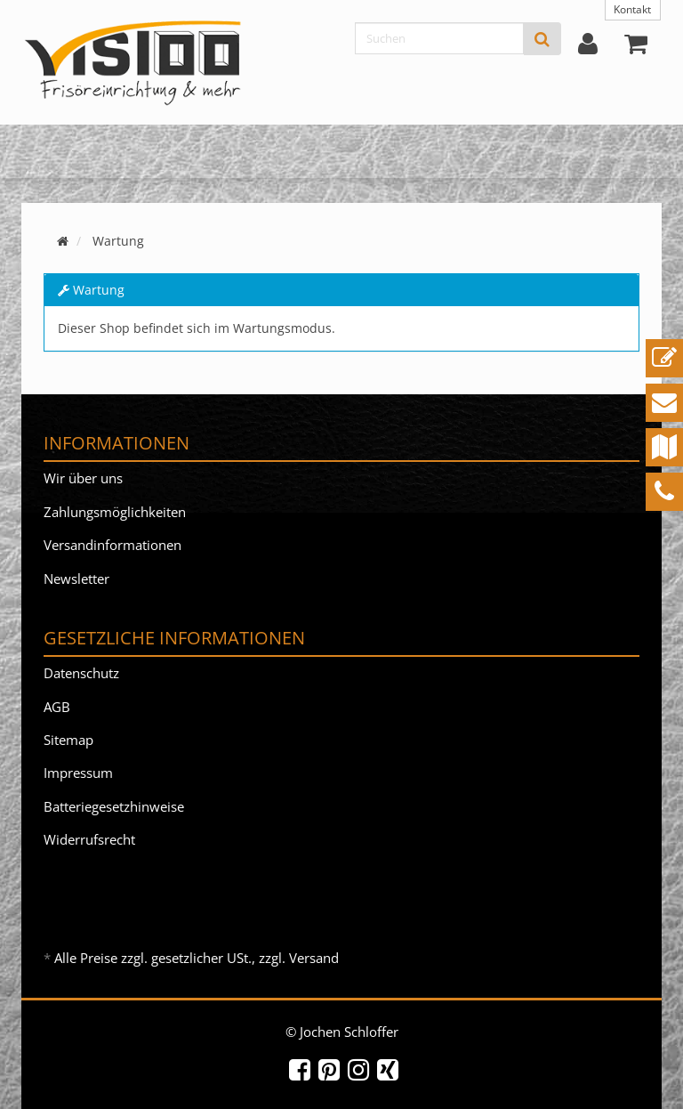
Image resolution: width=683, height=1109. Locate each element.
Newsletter (76, 578)
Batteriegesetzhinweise (114, 806)
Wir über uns (83, 478)
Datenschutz (81, 673)
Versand (314, 958)
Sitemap (68, 740)
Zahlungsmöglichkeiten (115, 512)
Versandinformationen (112, 545)
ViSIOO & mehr (483, 150)
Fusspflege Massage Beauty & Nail (293, 150)
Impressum (78, 772)
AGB (57, 707)
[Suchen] (439, 38)
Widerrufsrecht (89, 839)
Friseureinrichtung (91, 150)
